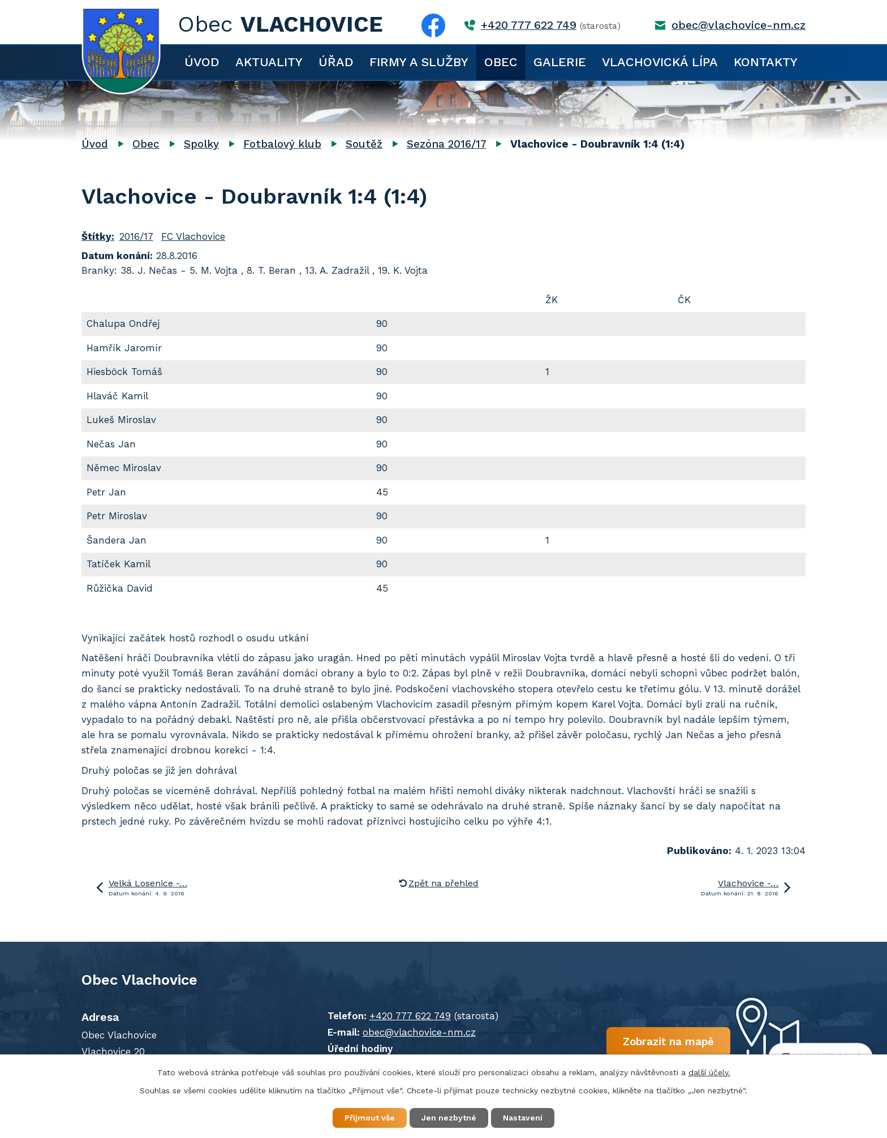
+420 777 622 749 (528, 25)
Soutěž (364, 143)
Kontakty (766, 62)
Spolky (201, 143)
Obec (501, 62)
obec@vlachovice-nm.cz (738, 25)
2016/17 (136, 236)
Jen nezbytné (448, 1117)
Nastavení (522, 1117)
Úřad (336, 62)
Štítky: (97, 236)
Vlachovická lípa (660, 62)
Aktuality (269, 62)
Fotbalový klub (282, 143)
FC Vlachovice (193, 236)
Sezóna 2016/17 (446, 143)
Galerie (559, 62)
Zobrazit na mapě (668, 1041)
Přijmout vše (370, 1117)
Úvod (201, 62)
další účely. (709, 1072)
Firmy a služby (418, 62)
